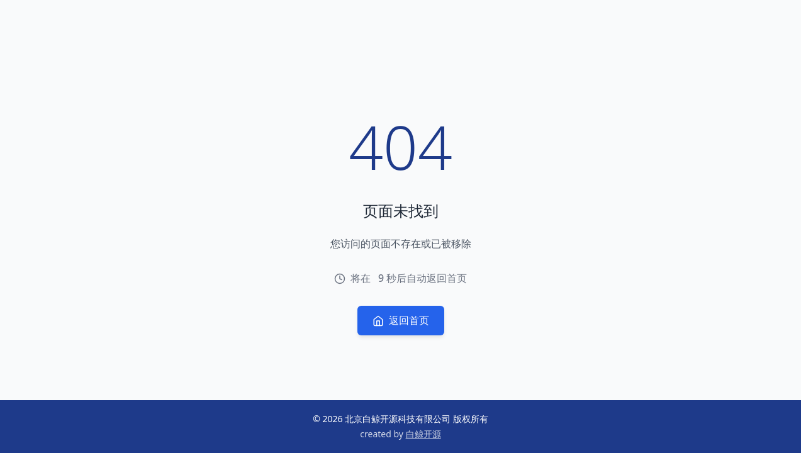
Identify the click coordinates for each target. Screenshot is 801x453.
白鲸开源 (423, 434)
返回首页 (400, 320)
